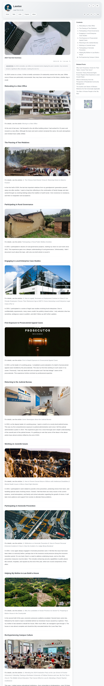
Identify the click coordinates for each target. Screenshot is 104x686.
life (61, 61)
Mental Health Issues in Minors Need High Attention (21, 484)
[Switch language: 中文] (89, 5)
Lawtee (17, 6)
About (34, 14)
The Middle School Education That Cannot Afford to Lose (28, 678)
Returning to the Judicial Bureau (88, 42)
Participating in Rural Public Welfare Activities (37, 242)
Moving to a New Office (29, 123)
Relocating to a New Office (87, 25)
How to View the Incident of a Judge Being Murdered (36, 546)
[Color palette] (93, 5)
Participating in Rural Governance (89, 31)
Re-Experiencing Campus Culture (89, 57)
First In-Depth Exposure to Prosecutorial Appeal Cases (40, 360)
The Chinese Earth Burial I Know (35, 180)
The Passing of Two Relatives (88, 28)
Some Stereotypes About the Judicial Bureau (36, 419)
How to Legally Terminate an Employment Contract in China (44, 298)
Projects (27, 14)
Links (20, 14)
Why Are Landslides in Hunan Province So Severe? (41, 610)
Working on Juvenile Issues (87, 45)
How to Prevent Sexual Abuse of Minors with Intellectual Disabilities (46, 481)
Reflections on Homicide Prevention (36, 543)
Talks (13, 14)
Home (7, 14)
